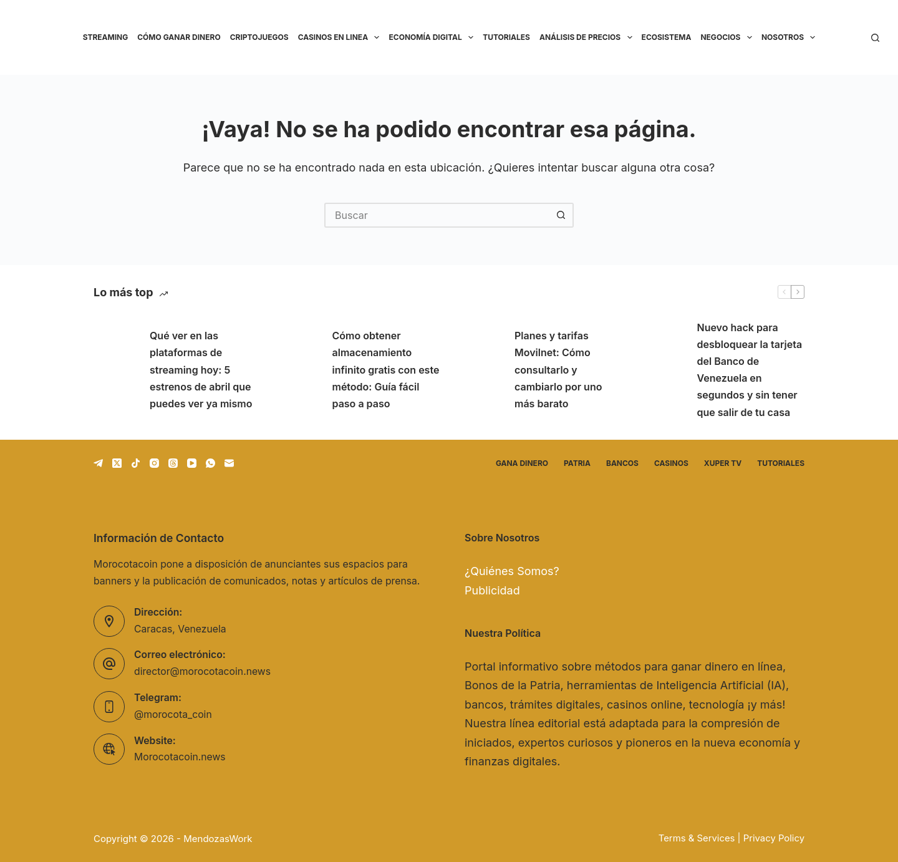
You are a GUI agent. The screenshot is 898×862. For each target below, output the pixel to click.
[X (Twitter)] (117, 463)
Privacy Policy (773, 838)
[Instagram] (154, 463)
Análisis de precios (588, 37)
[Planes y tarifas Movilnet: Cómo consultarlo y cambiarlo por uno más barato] (480, 370)
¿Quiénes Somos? (512, 571)
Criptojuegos (259, 37)
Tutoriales (506, 37)
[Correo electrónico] (229, 463)
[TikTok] (135, 463)
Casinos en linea (341, 37)
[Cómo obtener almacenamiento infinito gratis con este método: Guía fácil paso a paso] (298, 370)
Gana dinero (522, 463)
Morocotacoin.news (180, 757)
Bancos (622, 463)
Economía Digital (433, 37)
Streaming (105, 37)
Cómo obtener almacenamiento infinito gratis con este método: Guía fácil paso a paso (386, 369)
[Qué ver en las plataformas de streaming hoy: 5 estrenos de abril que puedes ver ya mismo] (115, 370)
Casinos (671, 463)
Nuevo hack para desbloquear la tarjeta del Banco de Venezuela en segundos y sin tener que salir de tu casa (750, 370)
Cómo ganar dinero (178, 37)
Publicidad (492, 590)
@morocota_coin (173, 714)
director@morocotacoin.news (202, 671)
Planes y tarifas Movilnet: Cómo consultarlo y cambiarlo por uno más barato (558, 369)
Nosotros (790, 37)
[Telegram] (98, 463)
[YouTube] (191, 463)
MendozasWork (217, 839)
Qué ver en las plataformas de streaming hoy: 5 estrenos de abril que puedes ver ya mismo (201, 369)
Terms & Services (697, 838)
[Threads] (173, 463)
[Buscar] (875, 38)
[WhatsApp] (210, 463)
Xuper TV (722, 463)
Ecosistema (667, 37)
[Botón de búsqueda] (561, 215)
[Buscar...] (436, 215)
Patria (577, 463)
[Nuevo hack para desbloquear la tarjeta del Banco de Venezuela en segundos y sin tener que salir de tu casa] (663, 370)
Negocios (728, 37)
